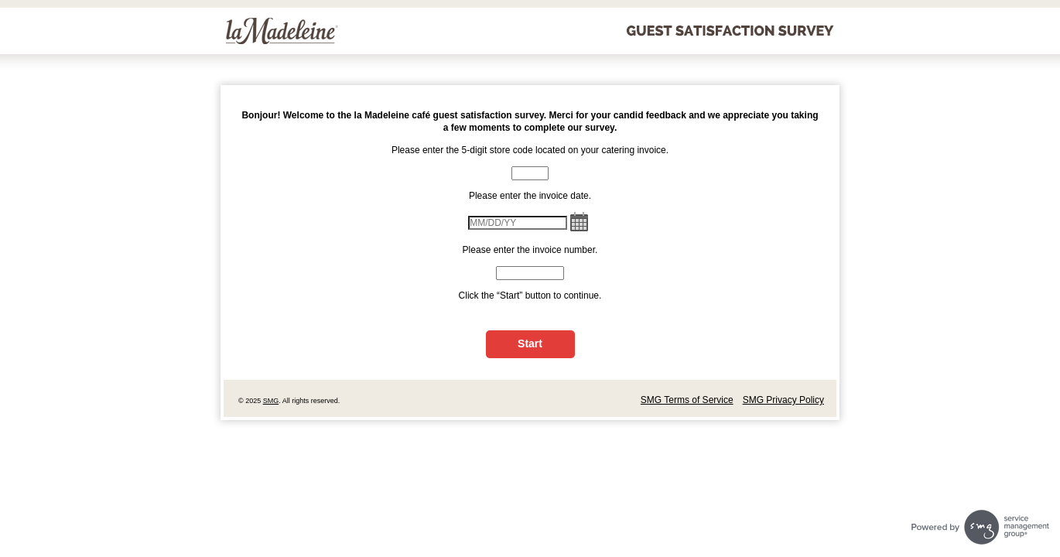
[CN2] (530, 273)
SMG (271, 401)
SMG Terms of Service (687, 400)
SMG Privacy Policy (783, 400)
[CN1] (530, 173)
